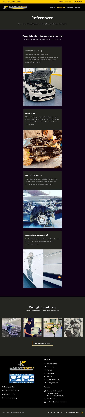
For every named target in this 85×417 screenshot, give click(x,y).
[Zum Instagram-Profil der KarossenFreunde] (42, 343)
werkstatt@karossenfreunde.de (57, 402)
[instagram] (82, 412)
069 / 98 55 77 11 (52, 399)
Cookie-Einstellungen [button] (72, 412)
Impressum (51, 412)
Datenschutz (60, 412)
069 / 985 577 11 (79, 1)
